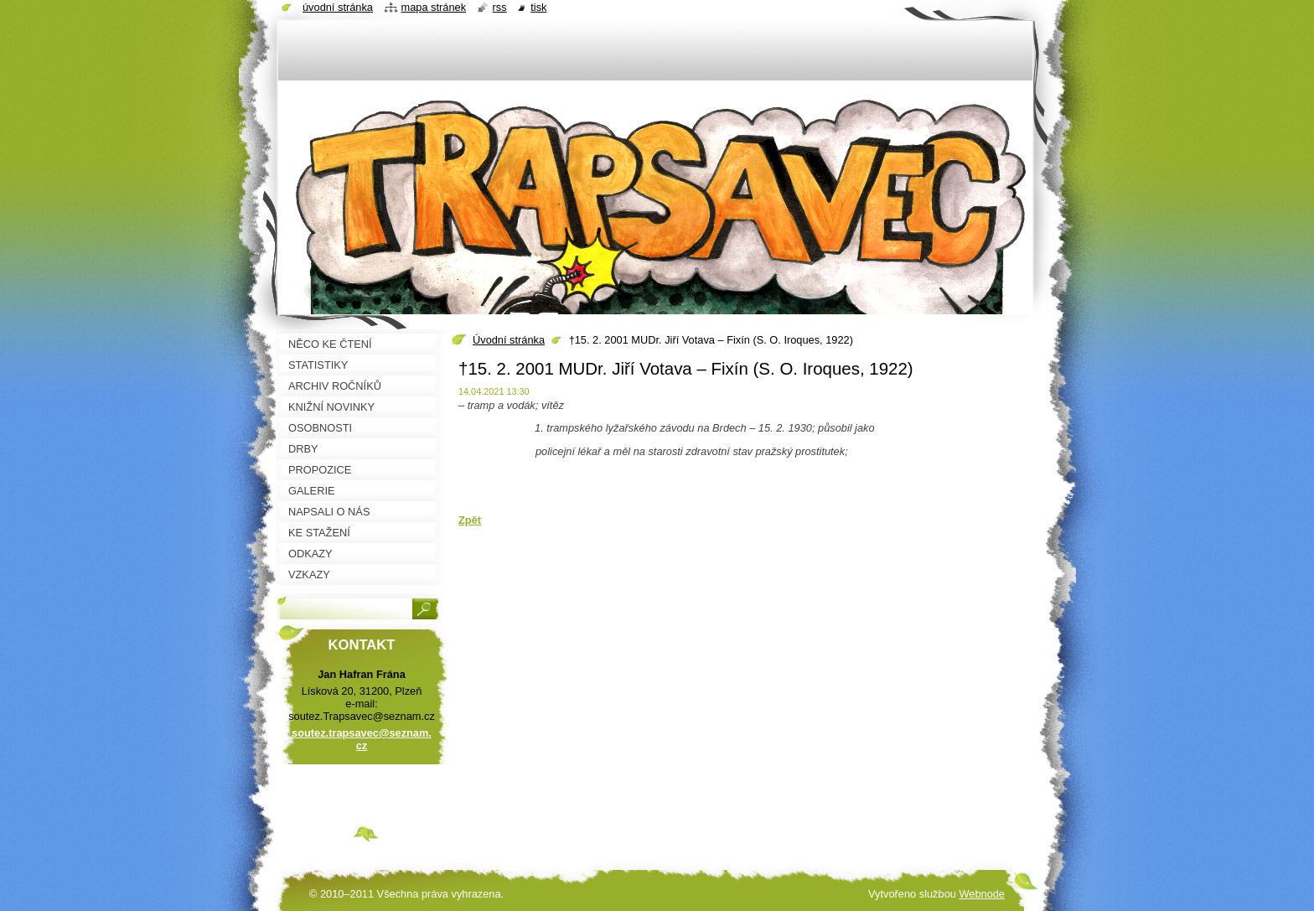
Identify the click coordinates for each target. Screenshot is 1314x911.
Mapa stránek (434, 7)
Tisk (538, 7)
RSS (500, 7)
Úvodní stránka (509, 340)
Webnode (982, 894)
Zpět (469, 520)
